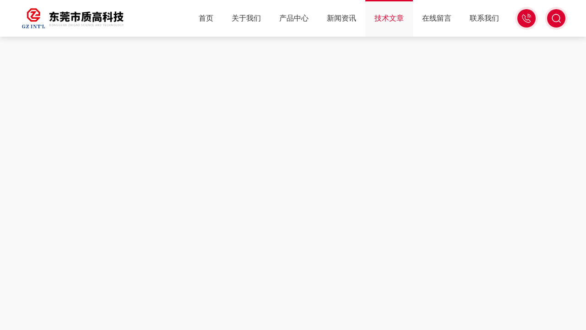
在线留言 (436, 18)
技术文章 (389, 18)
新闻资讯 (341, 18)
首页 (206, 18)
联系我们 (484, 18)
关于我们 (246, 18)
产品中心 (294, 18)
